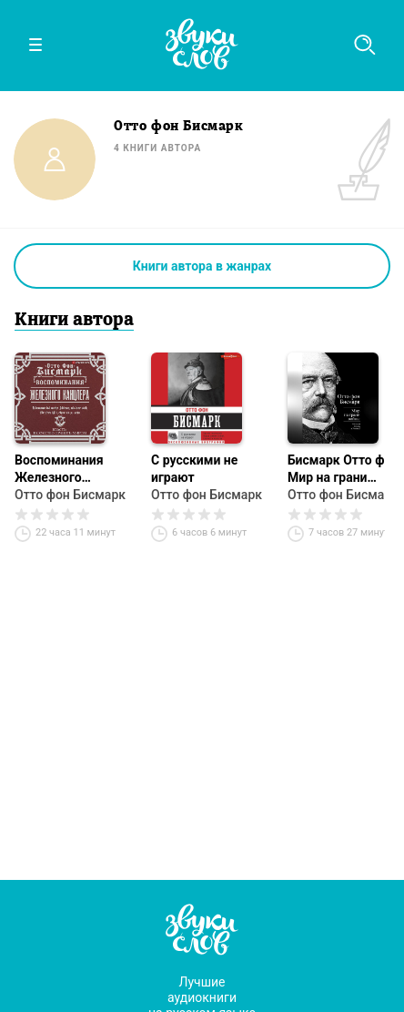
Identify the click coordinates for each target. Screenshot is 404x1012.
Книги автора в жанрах (202, 266)
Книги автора (74, 321)
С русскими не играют (194, 469)
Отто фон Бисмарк (70, 494)
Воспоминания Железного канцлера (59, 469)
